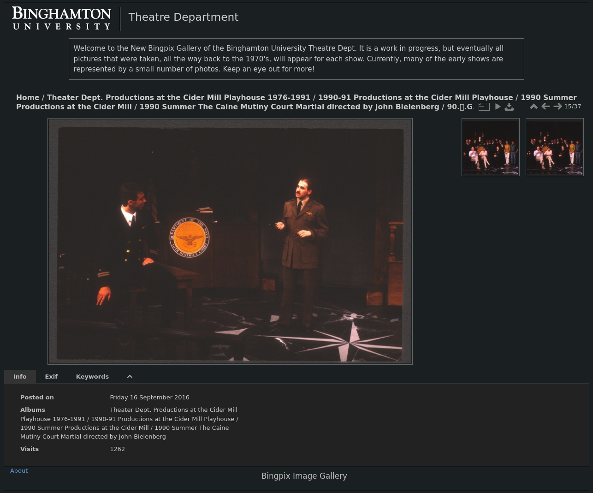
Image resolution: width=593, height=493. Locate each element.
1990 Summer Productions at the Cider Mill (85, 427)
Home (27, 98)
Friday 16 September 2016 (150, 397)
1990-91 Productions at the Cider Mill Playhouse (415, 98)
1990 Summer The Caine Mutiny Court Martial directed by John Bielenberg (289, 107)
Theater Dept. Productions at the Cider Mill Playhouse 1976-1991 (178, 98)
